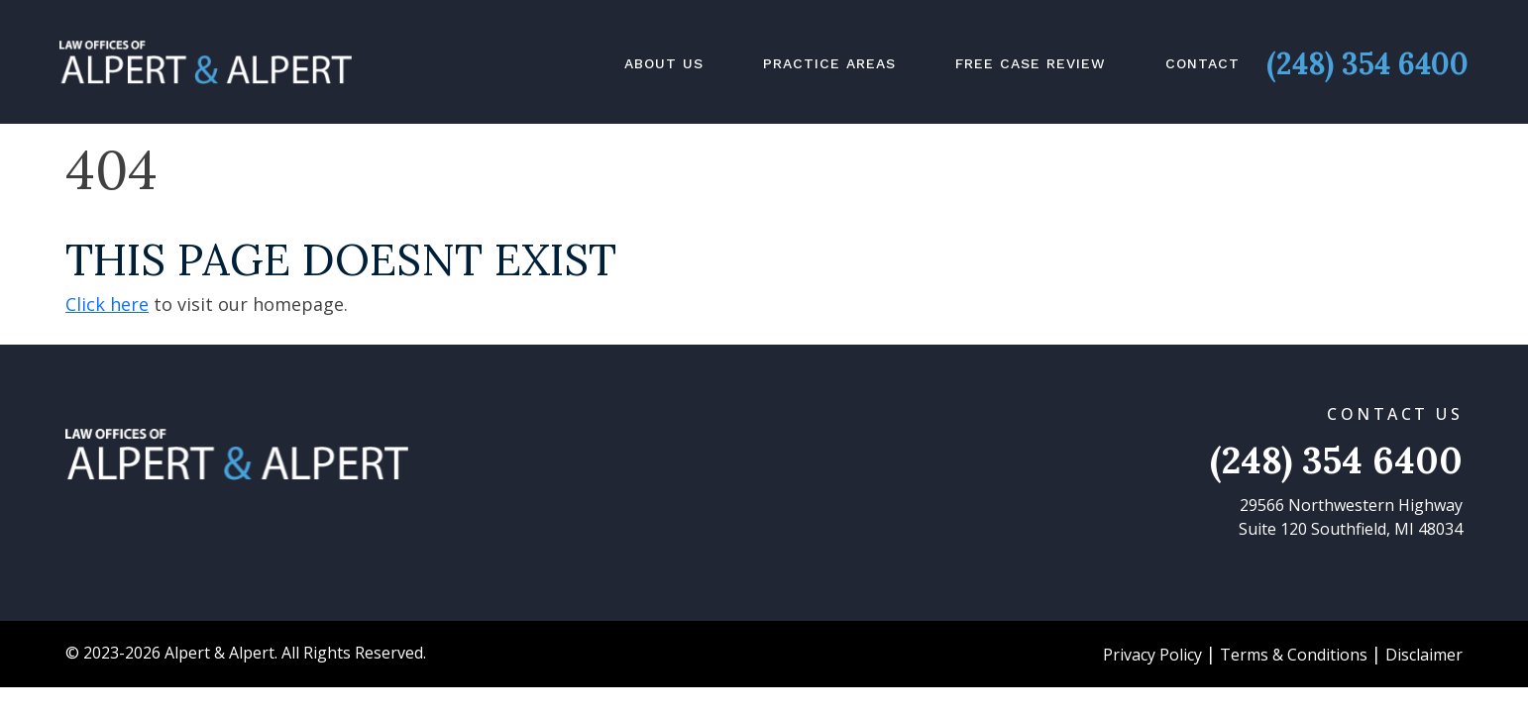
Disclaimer (1424, 654)
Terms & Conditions (1293, 654)
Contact (1202, 63)
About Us (664, 63)
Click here (107, 304)
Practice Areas (829, 63)
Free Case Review (1030, 63)
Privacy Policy (1152, 654)
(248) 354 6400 (1367, 63)
